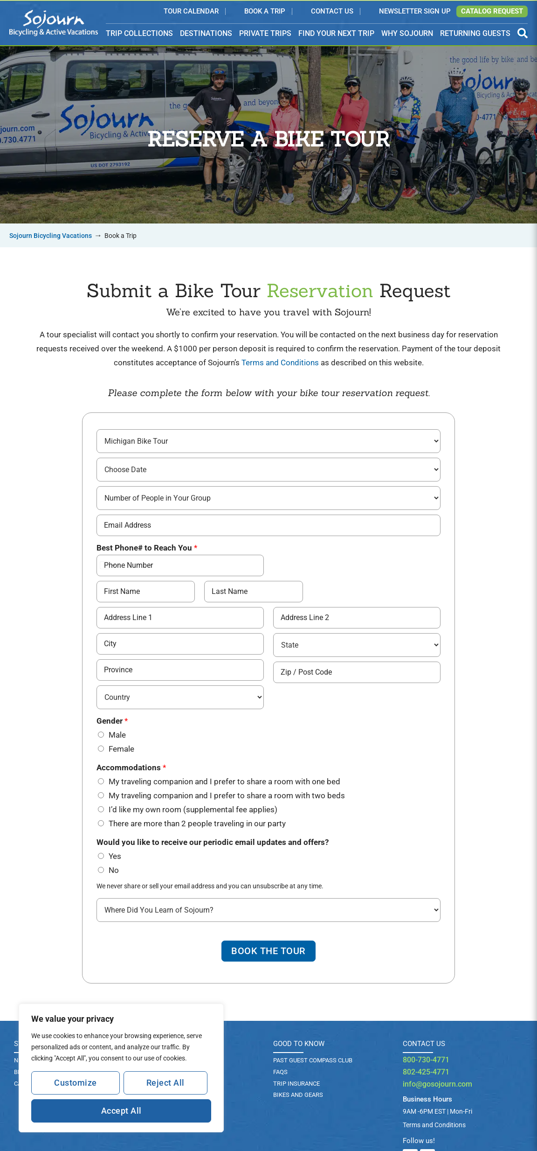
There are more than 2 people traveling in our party (197, 823)
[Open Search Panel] (522, 33)
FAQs (280, 1072)
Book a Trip (264, 11)
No (114, 869)
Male (117, 734)
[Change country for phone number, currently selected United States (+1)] (106, 565)
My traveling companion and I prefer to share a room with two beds (227, 795)
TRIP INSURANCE (296, 1084)
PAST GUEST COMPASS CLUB (312, 1060)
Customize (75, 1083)
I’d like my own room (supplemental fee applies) (193, 809)
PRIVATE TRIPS (265, 33)
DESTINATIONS (206, 34)
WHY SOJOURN (407, 33)
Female (121, 748)
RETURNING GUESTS (475, 33)
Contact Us (332, 11)
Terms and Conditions (280, 362)
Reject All (165, 1083)
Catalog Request (492, 11)
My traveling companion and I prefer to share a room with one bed (224, 781)
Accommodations (131, 767)
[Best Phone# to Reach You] (180, 565)
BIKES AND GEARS (298, 1095)
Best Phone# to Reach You (146, 547)
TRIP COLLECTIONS (139, 34)
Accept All (121, 1111)
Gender (112, 720)
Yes (115, 855)
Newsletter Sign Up (415, 11)
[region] (121, 1068)
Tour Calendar (191, 11)
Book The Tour (268, 950)
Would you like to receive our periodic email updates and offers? (212, 841)
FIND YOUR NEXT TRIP (336, 33)
